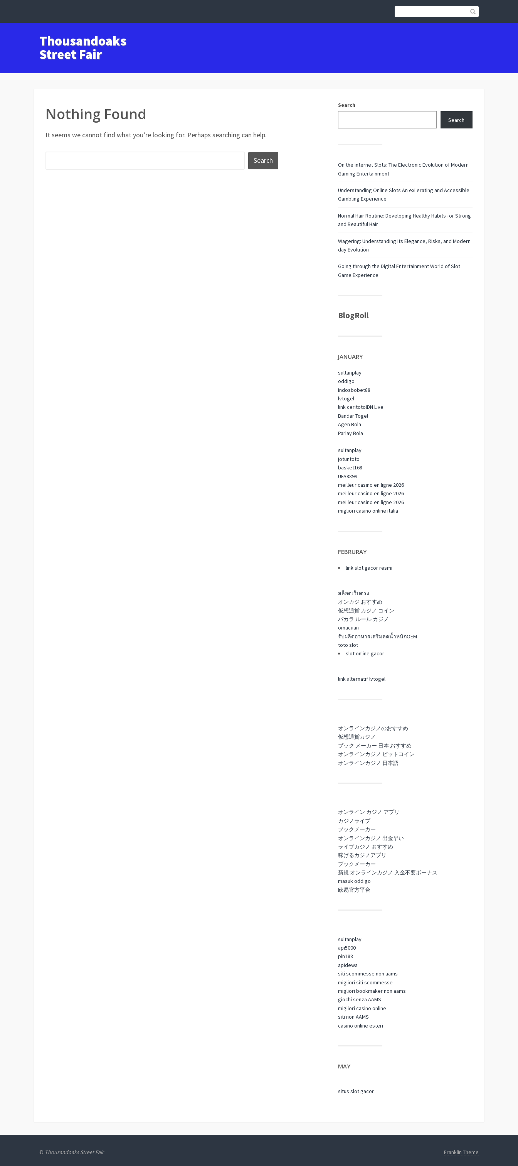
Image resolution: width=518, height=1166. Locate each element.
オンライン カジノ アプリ (369, 811)
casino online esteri (360, 1025)
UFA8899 (347, 476)
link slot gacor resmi (369, 567)
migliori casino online (362, 1008)
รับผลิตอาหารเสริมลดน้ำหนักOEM (377, 636)
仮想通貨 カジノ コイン (366, 610)
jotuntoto (349, 459)
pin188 (345, 956)
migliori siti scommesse (365, 982)
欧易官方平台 (354, 889)
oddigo (346, 381)
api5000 (347, 947)
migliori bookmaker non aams (372, 990)
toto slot (348, 644)
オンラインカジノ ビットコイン (376, 754)
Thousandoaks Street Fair (82, 47)
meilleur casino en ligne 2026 (371, 484)
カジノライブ (354, 820)
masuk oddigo (354, 880)
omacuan (348, 627)
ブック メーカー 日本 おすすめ (375, 745)
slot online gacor (365, 653)
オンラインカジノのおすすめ (373, 728)
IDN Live (374, 406)
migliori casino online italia (368, 510)
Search (346, 104)
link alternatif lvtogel (361, 678)
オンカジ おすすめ (360, 601)
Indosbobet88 (354, 389)
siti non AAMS (353, 1016)
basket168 (350, 467)
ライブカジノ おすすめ (365, 846)
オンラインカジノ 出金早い (371, 838)
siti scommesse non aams (368, 973)
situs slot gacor (356, 1091)
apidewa (348, 965)
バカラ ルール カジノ (363, 619)
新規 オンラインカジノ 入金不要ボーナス (387, 872)
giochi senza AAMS (359, 999)
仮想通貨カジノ (357, 736)
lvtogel (346, 398)
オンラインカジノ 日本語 (368, 762)
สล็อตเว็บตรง (353, 593)
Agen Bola (349, 424)
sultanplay (350, 372)
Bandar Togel (353, 415)
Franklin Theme (461, 1152)
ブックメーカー (357, 829)
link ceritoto (352, 406)
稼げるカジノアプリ (362, 855)
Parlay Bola (350, 433)
